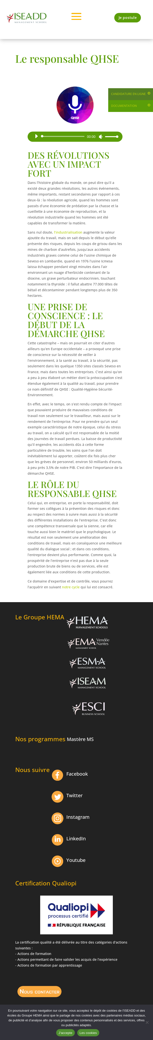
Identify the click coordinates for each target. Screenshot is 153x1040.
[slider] (63, 136)
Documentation (124, 106)
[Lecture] (36, 136)
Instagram (78, 817)
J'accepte (65, 1033)
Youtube (75, 860)
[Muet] (101, 136)
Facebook (77, 774)
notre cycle (71, 587)
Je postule (128, 17)
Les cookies (88, 1033)
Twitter (74, 795)
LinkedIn (76, 838)
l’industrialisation (68, 232)
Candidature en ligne (128, 94)
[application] (74, 136)
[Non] (147, 1022)
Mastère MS (80, 739)
